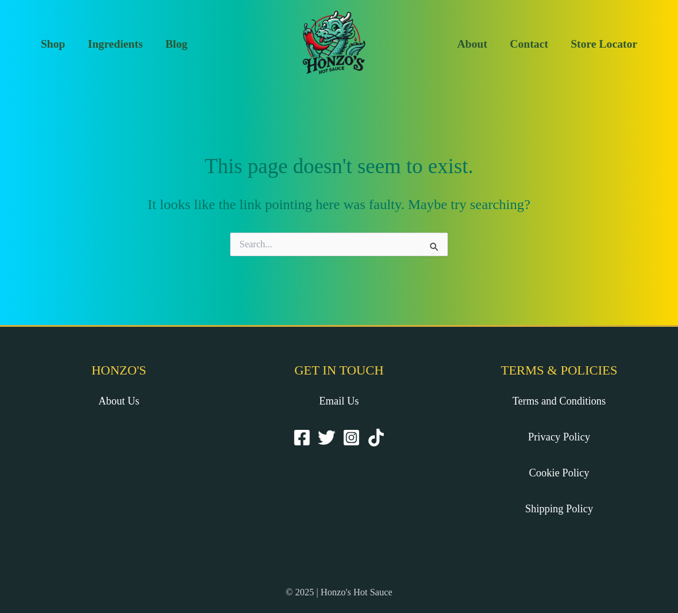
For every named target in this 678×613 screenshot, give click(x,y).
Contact (529, 44)
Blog (176, 44)
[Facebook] (302, 437)
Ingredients (115, 44)
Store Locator (604, 44)
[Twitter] (326, 437)
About (472, 44)
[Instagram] (351, 437)
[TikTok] (376, 437)
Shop (53, 44)
